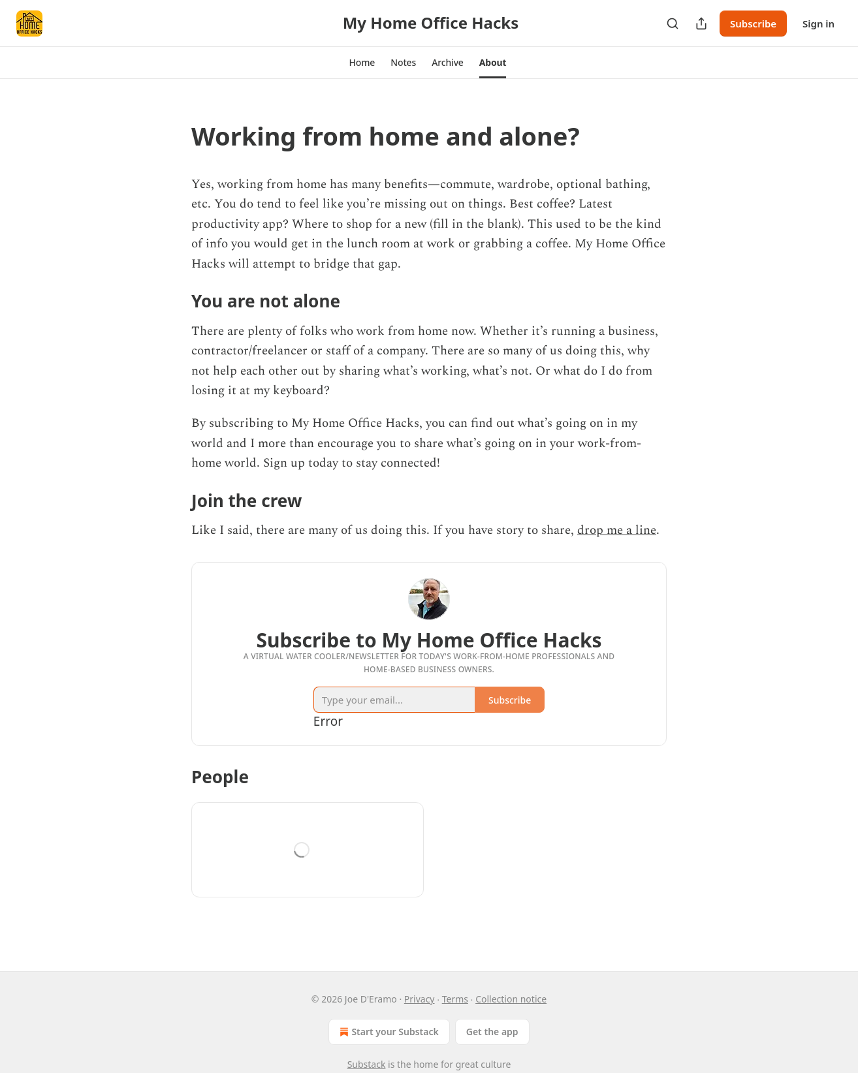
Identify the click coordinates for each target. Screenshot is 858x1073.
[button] (362, 62)
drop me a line (616, 530)
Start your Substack (387, 1032)
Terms (455, 999)
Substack (366, 1064)
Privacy (419, 999)
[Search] (672, 23)
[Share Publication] (701, 23)
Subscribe (753, 23)
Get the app (492, 1031)
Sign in (818, 23)
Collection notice (511, 999)
